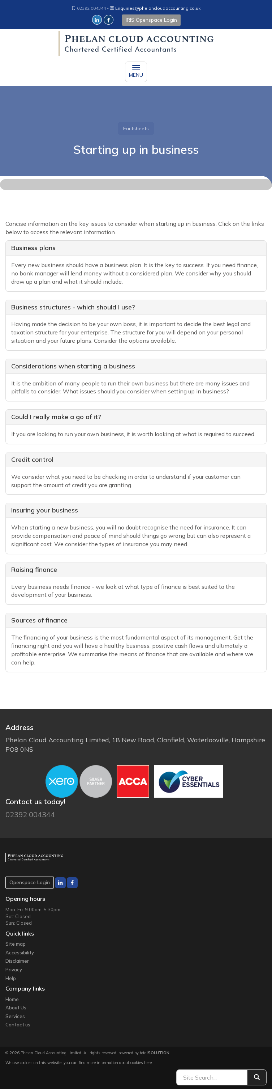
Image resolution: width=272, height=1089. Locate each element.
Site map (15, 944)
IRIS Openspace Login (151, 20)
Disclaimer (17, 961)
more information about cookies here (119, 1062)
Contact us (17, 1024)
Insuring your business (44, 510)
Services (15, 1016)
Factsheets (136, 128)
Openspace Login (29, 882)
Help (10, 978)
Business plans (33, 248)
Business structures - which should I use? (73, 307)
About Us (15, 1007)
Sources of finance (39, 620)
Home (12, 999)
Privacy (13, 969)
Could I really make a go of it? (56, 417)
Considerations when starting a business (73, 366)
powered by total (143, 1052)
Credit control (32, 459)
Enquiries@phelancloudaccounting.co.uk (157, 8)
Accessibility (19, 952)
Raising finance (34, 569)
